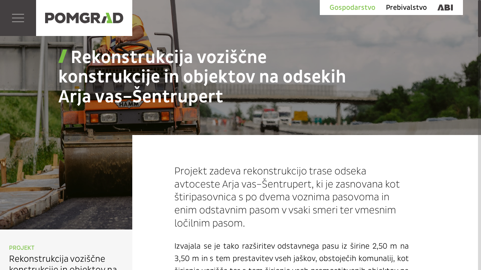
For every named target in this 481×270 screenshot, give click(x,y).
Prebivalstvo (406, 7)
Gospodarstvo (352, 7)
